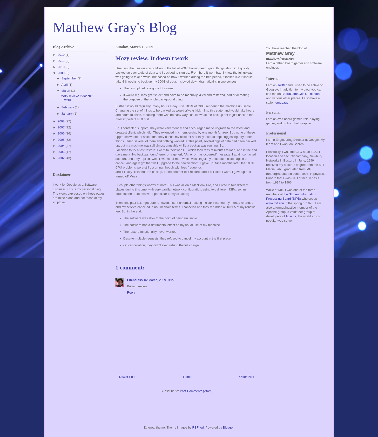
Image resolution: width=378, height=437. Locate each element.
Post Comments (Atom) (196, 391)
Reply (131, 292)
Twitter (282, 85)
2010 (62, 67)
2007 (62, 127)
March (66, 90)
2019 (62, 54)
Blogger (228, 427)
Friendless (135, 280)
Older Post (246, 377)
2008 (62, 121)
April (65, 84)
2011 (62, 61)
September (69, 78)
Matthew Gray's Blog (115, 27)
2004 (62, 146)
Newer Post (127, 377)
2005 (62, 139)
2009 (62, 73)
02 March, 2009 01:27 (159, 280)
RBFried (198, 427)
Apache (291, 216)
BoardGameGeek (294, 94)
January (67, 113)
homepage (281, 102)
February (68, 107)
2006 (62, 133)
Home (187, 377)
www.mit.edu (275, 203)
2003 (62, 152)
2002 (62, 158)
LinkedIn (314, 94)
